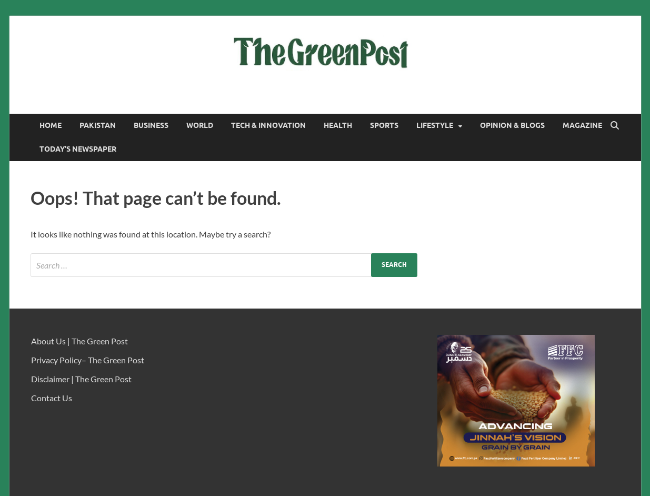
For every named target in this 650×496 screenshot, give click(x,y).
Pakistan (97, 125)
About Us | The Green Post (79, 341)
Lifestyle (434, 125)
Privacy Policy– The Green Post (87, 360)
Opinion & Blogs (512, 125)
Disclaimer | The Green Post (81, 379)
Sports (384, 125)
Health (338, 125)
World (199, 125)
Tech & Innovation (268, 125)
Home (50, 125)
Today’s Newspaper (77, 149)
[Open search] (615, 126)
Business (151, 125)
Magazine (582, 125)
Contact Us (51, 398)
